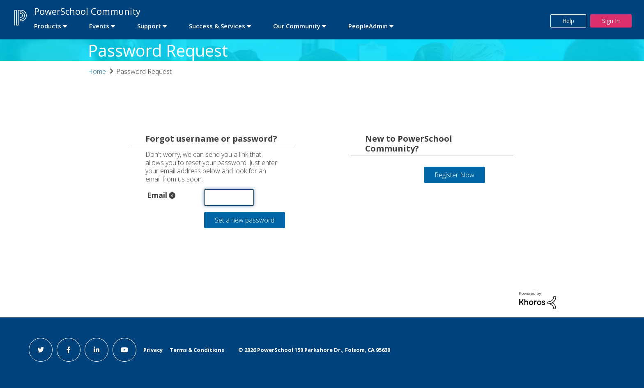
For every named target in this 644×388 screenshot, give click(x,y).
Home (97, 71)
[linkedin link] (96, 350)
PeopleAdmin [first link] (368, 26)
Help (568, 21)
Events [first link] (99, 26)
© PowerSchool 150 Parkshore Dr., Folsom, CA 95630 (314, 350)
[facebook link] (68, 350)
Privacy (153, 350)
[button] (172, 195)
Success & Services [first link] (217, 26)
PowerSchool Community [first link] (87, 11)
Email (157, 194)
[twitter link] (41, 350)
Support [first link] (149, 26)
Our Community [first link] (296, 26)
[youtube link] (124, 350)
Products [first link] (47, 26)
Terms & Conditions (197, 350)
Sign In (611, 21)
